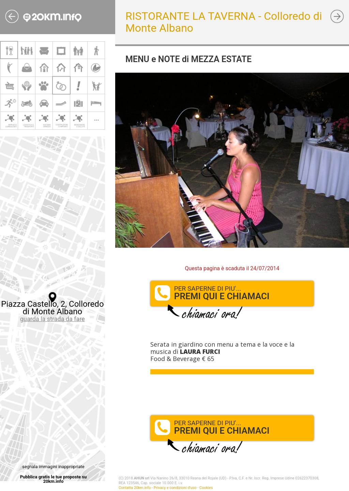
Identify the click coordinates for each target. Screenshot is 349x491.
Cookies (206, 488)
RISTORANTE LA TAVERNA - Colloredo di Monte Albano (223, 22)
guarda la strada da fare (52, 318)
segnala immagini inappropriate (53, 466)
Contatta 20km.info (135, 488)
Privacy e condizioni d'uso (175, 488)
